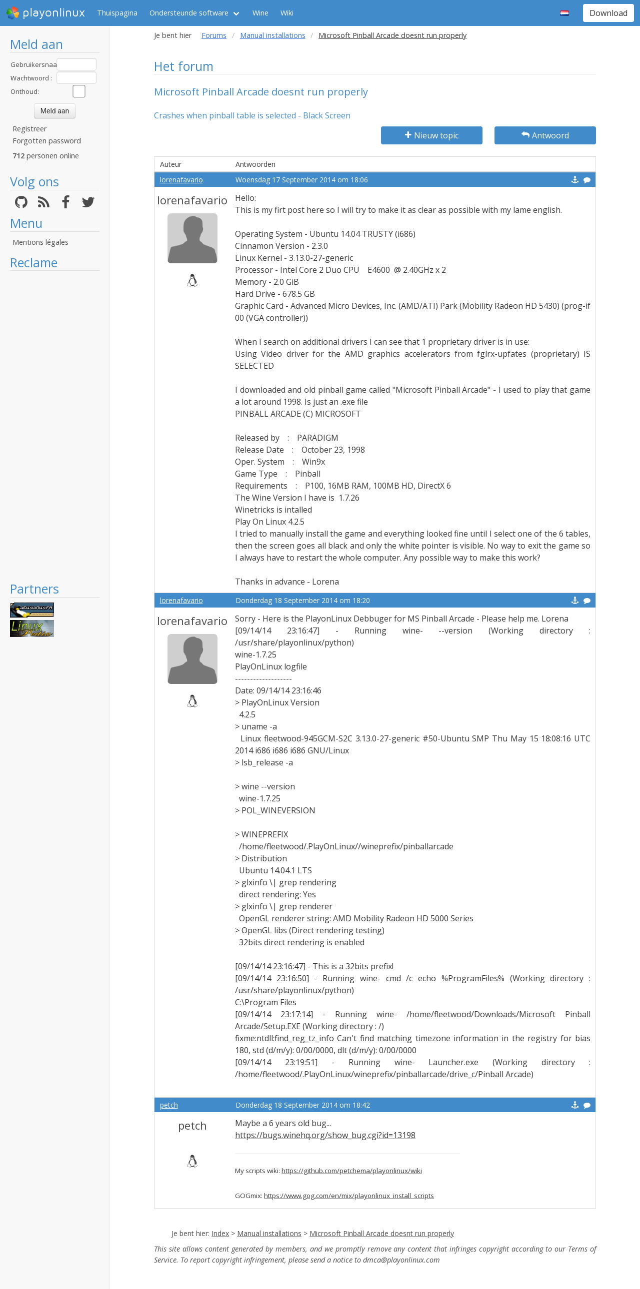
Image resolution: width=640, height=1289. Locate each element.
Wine (260, 12)
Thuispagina (117, 12)
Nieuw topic (431, 135)
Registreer (29, 128)
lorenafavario (181, 179)
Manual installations (273, 35)
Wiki (287, 12)
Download (609, 12)
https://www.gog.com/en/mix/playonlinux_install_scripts (349, 1195)
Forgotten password (46, 140)
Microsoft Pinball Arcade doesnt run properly (382, 1233)
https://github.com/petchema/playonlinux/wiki (352, 1170)
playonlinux (45, 13)
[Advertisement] (55, 426)
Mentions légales (40, 242)
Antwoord (545, 135)
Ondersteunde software (189, 12)
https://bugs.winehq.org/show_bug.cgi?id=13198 (325, 1135)
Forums (214, 35)
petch (169, 1105)
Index (220, 1233)
